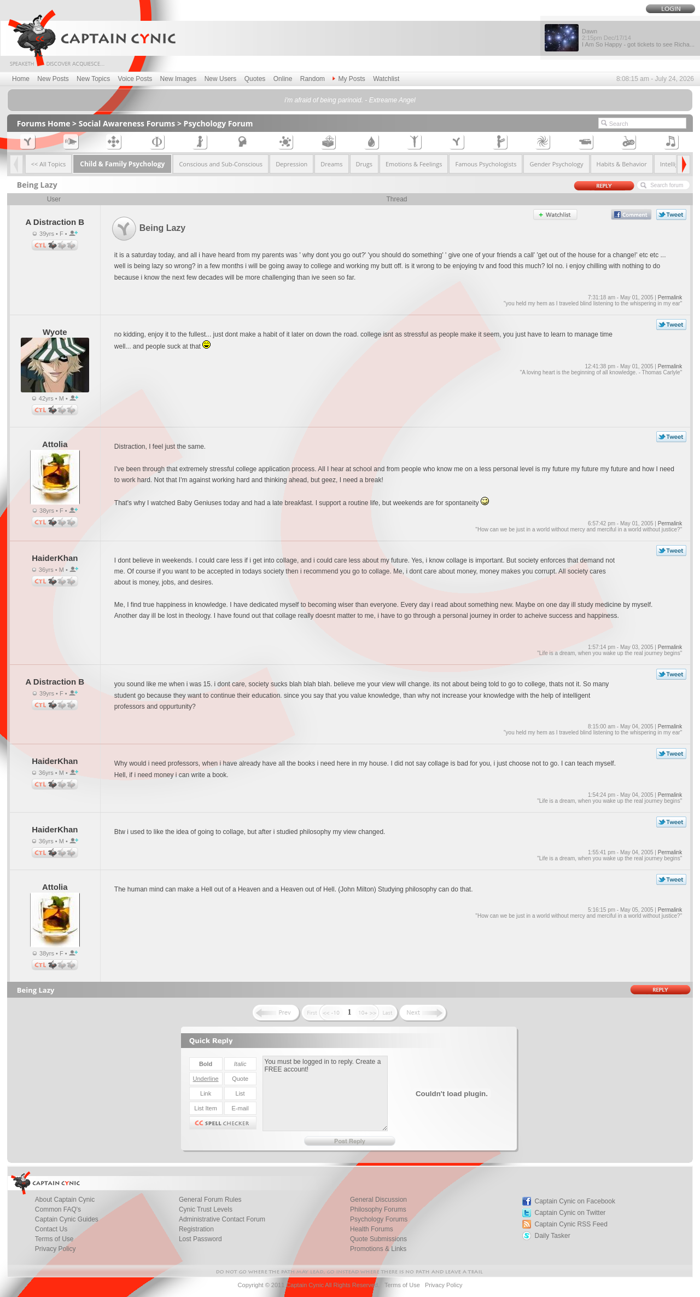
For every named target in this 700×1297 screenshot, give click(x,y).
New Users (221, 79)
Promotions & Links (378, 1249)
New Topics (93, 79)
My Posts (348, 79)
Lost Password (200, 1239)
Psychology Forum (218, 123)
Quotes (255, 79)
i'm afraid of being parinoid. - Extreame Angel (349, 100)
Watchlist (386, 79)
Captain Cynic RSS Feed (571, 1224)
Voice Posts (135, 79)
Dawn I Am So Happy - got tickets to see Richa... (638, 38)
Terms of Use (402, 1285)
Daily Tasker (552, 1236)
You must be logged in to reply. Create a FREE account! (325, 1093)
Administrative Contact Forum (222, 1219)
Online (283, 79)
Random (312, 79)
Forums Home (44, 123)
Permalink (670, 297)
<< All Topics (48, 164)
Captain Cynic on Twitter (570, 1213)
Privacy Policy (55, 1249)
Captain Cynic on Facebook (575, 1201)
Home (21, 79)
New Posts (52, 79)
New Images (178, 79)
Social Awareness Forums (127, 123)
